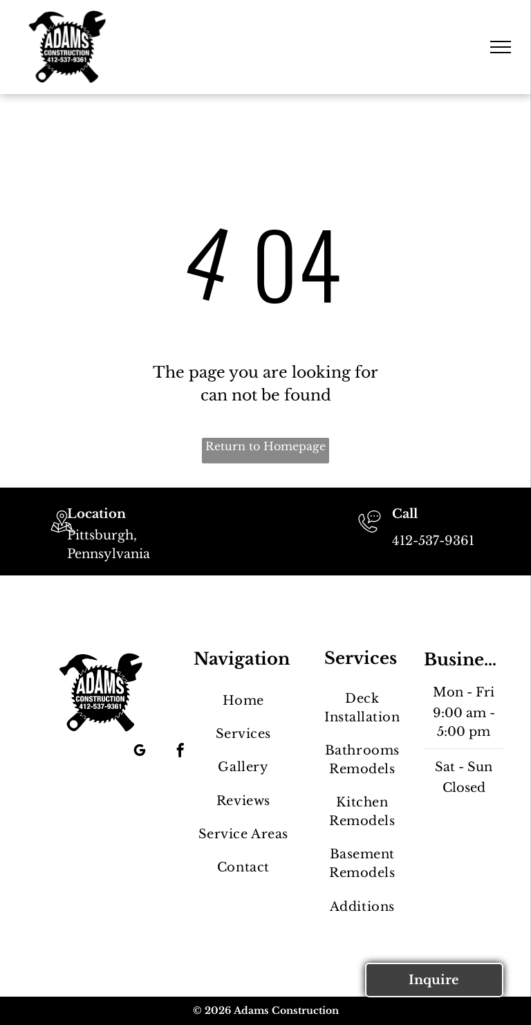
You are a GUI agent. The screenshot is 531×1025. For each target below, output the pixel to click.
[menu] (501, 47)
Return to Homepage (265, 446)
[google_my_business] (139, 752)
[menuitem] (243, 700)
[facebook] (180, 752)
